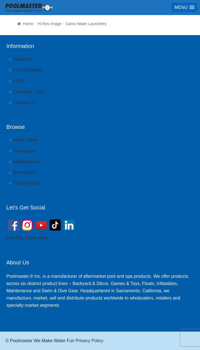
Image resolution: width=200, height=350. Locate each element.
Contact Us (25, 102)
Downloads (25, 172)
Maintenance (26, 161)
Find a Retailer (28, 70)
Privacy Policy (27, 183)
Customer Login (29, 91)
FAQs (19, 80)
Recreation (24, 151)
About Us (23, 59)
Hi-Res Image (49, 23)
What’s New (25, 140)
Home (28, 23)
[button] (184, 7)
